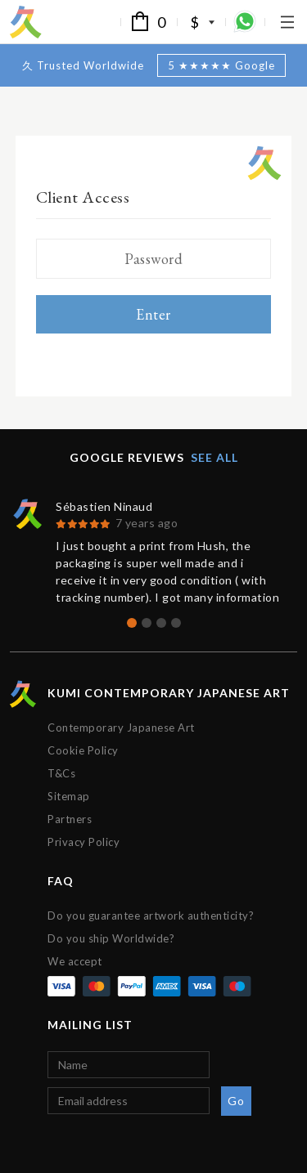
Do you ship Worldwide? (110, 938)
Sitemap (68, 796)
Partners (69, 819)
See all (214, 457)
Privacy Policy (83, 841)
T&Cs (61, 773)
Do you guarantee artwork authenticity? (150, 915)
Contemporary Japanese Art (121, 727)
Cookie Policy (83, 750)
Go (236, 1101)
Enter (153, 314)
